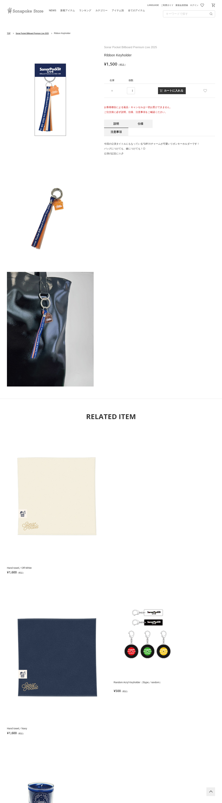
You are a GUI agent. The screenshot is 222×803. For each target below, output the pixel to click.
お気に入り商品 (202, 5)
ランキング (85, 10)
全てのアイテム (136, 10)
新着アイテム (67, 10)
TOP (9, 33)
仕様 (140, 123)
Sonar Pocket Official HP (111, 760)
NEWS (52, 10)
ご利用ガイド (167, 5)
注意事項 (164, 123)
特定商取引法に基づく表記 (163, 790)
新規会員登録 (182, 5)
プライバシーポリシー (101, 790)
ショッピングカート (213, 5)
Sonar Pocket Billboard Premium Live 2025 (36, 33)
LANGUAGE (153, 5)
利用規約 (74, 790)
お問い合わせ (208, 5)
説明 (116, 123)
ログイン (194, 5)
